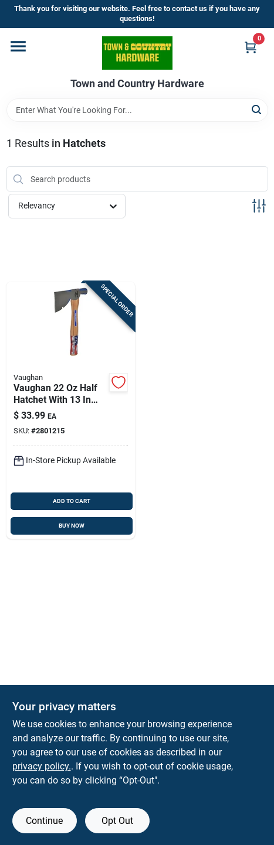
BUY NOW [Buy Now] (71, 525)
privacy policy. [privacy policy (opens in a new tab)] (41, 766)
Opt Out (117, 820)
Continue (44, 820)
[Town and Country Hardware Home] (137, 53)
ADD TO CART (71, 501)
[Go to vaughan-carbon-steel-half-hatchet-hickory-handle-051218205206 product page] (71, 410)
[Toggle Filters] (259, 206)
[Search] (257, 109)
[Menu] (18, 46)
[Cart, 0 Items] (250, 47)
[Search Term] (137, 110)
